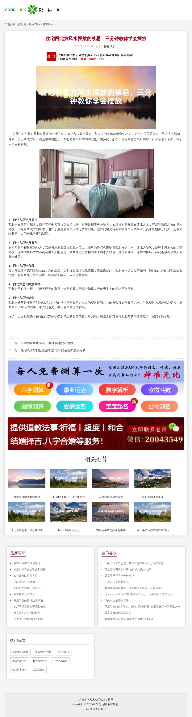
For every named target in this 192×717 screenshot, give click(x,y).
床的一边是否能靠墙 (117, 600)
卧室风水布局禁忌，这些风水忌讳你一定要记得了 (134, 588)
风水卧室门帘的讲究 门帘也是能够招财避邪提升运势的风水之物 (142, 606)
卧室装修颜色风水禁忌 (118, 612)
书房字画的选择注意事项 (111, 530)
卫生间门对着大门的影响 (28, 619)
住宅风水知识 (19, 669)
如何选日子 (64, 652)
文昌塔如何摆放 (43, 652)
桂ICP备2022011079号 (96, 708)
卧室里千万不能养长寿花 (119, 575)
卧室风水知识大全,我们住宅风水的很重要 (129, 619)
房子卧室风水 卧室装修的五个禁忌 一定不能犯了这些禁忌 (139, 594)
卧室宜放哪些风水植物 (27, 497)
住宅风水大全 (40, 660)
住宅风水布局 (60, 660)
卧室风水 (48, 24)
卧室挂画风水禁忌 (69, 530)
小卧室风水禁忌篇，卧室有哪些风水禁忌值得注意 (134, 563)
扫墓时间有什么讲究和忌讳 (69, 497)
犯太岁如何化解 (20, 652)
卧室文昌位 (38, 669)
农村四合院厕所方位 (111, 497)
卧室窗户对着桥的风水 (27, 612)
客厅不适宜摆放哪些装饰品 (153, 530)
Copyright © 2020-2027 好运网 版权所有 (95, 704)
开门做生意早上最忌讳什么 (27, 530)
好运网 (22, 24)
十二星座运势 (19, 660)
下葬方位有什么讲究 (117, 581)
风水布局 (34, 24)
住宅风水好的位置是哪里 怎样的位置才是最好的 (53, 350)
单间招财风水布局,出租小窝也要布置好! (47, 343)
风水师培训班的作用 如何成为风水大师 (128, 569)
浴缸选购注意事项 (153, 497)
